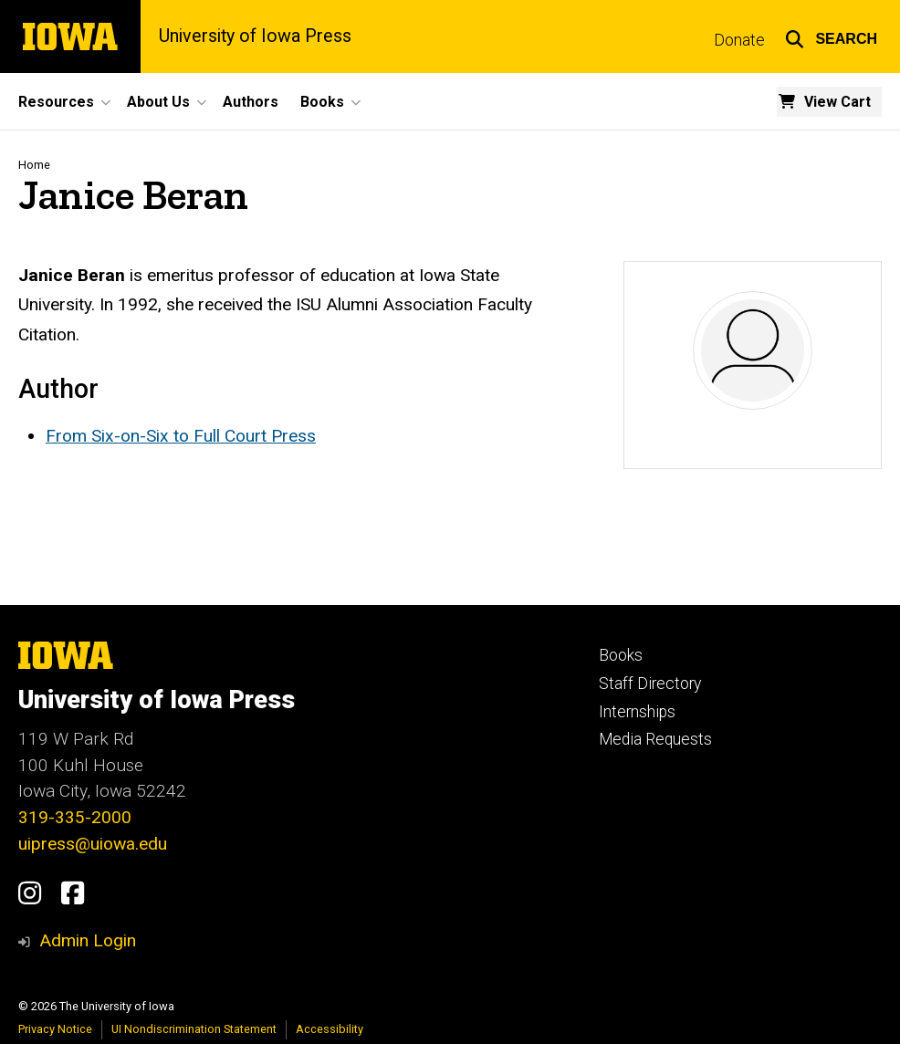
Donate (739, 40)
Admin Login (87, 940)
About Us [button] (158, 101)
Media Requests (655, 739)
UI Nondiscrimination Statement (194, 1029)
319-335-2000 (74, 817)
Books (621, 655)
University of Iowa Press (255, 36)
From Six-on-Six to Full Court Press (181, 435)
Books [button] (322, 101)
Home (34, 165)
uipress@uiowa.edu (92, 843)
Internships (637, 712)
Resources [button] (56, 101)
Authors (250, 101)
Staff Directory (650, 683)
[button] (831, 36)
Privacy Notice (55, 1029)
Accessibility (329, 1029)
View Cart (837, 101)
